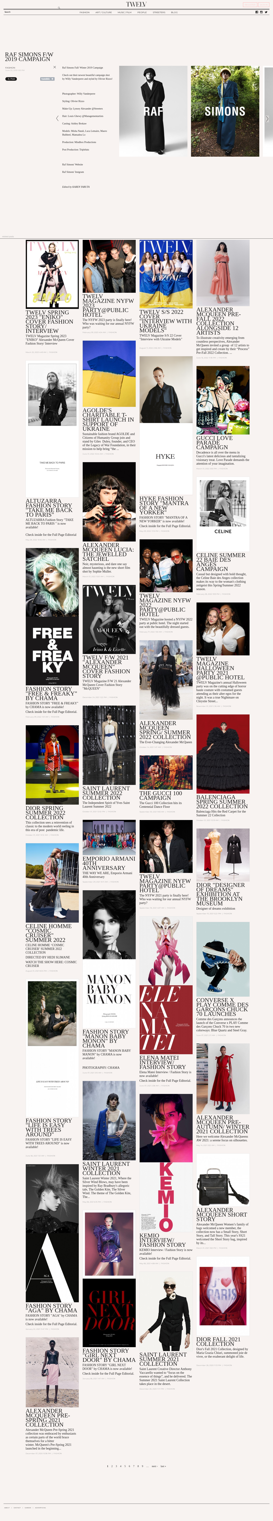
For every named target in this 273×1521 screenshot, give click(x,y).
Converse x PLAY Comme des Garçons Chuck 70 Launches (222, 1007)
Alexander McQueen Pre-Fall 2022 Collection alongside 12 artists (218, 321)
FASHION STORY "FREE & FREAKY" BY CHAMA (51, 693)
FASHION (84, 12)
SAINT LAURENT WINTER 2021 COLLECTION (106, 1168)
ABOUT (7, 1508)
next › (155, 1466)
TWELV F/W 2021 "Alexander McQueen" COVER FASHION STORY (106, 666)
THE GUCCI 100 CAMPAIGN (160, 795)
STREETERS (159, 12)
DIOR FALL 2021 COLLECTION (218, 1341)
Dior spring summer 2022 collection (45, 813)
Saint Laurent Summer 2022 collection (106, 793)
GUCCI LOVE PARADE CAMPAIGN (214, 442)
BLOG (174, 12)
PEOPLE (142, 12)
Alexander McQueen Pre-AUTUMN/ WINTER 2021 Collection (223, 1124)
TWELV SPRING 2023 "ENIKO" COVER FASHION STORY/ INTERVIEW (49, 321)
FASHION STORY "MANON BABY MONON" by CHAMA (106, 1038)
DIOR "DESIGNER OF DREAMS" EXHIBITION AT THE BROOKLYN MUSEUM (220, 894)
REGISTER (250, 4)
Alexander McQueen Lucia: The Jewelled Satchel (108, 552)
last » (163, 1466)
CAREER (28, 1508)
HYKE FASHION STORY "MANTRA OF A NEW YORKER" (164, 505)
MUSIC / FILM (124, 12)
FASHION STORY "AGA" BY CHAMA (51, 1308)
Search (7, 12)
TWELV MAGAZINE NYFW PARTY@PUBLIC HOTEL (165, 883)
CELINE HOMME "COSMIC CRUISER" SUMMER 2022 (49, 933)
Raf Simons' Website (72, 164)
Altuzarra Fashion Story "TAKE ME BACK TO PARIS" (49, 507)
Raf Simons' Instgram (73, 172)
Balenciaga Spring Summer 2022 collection (222, 802)
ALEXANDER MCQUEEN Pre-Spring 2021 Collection (48, 1417)
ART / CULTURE (104, 12)
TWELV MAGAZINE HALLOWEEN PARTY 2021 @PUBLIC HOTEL (220, 668)
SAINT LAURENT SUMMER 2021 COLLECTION (163, 1359)
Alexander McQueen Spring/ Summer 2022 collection (165, 730)
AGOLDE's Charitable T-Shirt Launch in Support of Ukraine (108, 419)
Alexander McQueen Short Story (221, 1214)
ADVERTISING (40, 1508)
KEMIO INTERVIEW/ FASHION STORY (162, 1240)
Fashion (10, 67)
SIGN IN (264, 4)
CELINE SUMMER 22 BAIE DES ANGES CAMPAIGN (221, 562)
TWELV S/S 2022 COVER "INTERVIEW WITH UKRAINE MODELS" (165, 321)
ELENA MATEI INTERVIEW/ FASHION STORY (162, 1062)
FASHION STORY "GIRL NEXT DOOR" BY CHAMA (109, 1355)
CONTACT (17, 1508)
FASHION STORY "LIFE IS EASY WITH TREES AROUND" (49, 1127)
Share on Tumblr (47, 79)
